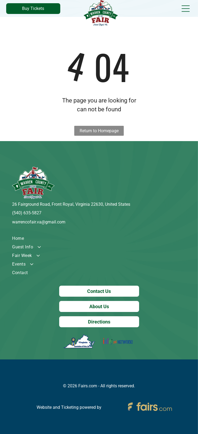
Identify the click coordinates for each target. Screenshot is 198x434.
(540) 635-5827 (26, 212)
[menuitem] (99, 238)
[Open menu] (186, 9)
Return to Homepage (99, 130)
